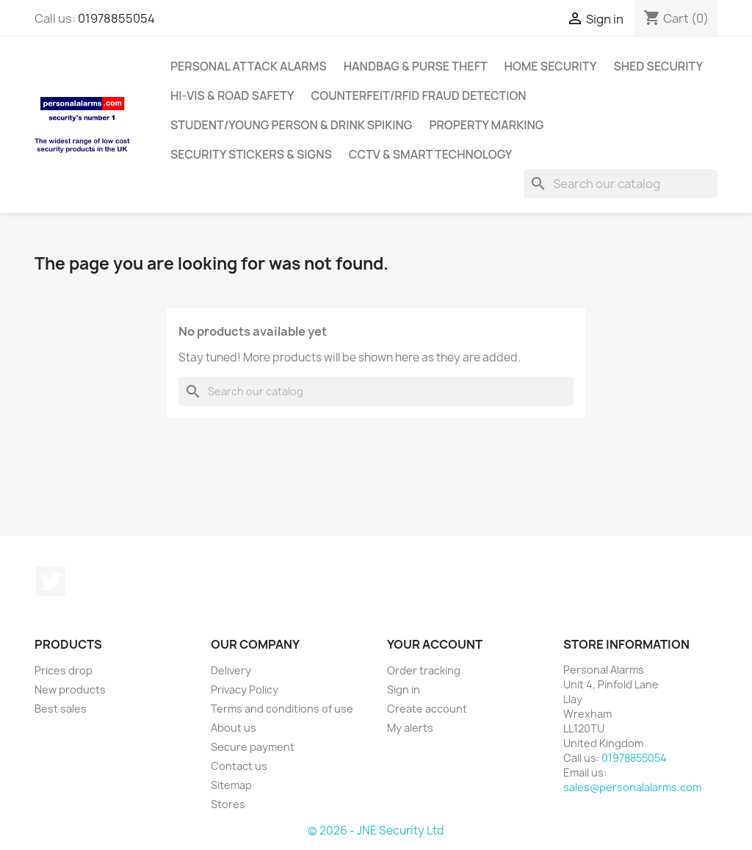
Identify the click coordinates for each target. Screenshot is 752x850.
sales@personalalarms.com (632, 787)
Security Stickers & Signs (251, 154)
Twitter (50, 581)
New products (70, 689)
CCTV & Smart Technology (431, 154)
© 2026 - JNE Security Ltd (376, 830)
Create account (427, 709)
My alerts (410, 728)
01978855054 (116, 18)
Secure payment (252, 747)
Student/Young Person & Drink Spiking (291, 125)
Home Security (551, 66)
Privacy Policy (244, 689)
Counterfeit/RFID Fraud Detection (419, 95)
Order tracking (423, 670)
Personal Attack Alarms (248, 66)
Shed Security (658, 66)
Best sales (61, 709)
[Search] (620, 183)
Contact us (239, 766)
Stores (228, 804)
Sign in (403, 689)
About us (233, 728)
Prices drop (64, 670)
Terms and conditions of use (282, 709)
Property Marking (486, 125)
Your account (434, 644)
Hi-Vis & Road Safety (232, 95)
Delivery (231, 670)
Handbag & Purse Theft (416, 66)
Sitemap (231, 785)
